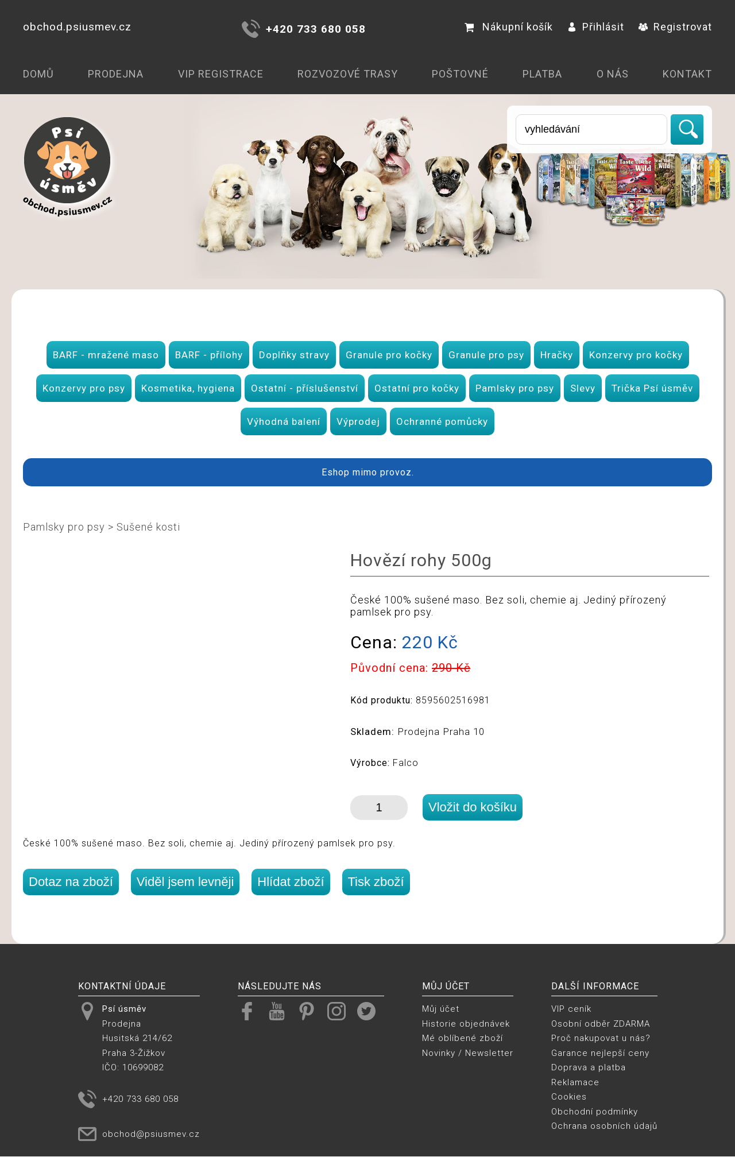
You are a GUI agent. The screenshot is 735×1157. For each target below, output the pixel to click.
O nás (613, 74)
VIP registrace (221, 74)
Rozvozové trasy (347, 74)
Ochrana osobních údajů (604, 1126)
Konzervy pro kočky (636, 355)
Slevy (582, 388)
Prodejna (116, 74)
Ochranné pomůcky (442, 421)
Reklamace (575, 1082)
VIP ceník (571, 1009)
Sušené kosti (148, 527)
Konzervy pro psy (83, 388)
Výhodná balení (283, 421)
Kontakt (687, 74)
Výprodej (358, 421)
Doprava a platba (588, 1067)
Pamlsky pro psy (514, 388)
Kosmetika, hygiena (188, 388)
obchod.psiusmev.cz (77, 26)
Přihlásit (595, 27)
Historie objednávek (466, 1024)
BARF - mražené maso (106, 355)
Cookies (569, 1097)
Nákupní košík (509, 27)
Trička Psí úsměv (652, 388)
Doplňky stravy (294, 355)
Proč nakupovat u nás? (601, 1038)
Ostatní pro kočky (416, 388)
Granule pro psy (486, 355)
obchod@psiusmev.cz (151, 1134)
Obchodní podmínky (594, 1111)
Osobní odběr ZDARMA (600, 1024)
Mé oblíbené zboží (462, 1038)
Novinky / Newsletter (467, 1053)
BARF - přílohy (209, 355)
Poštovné (460, 74)
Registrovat (675, 27)
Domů (38, 74)
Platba (542, 74)
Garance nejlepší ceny (600, 1053)
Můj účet (440, 1009)
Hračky (556, 355)
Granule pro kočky (389, 355)
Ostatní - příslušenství (304, 388)
